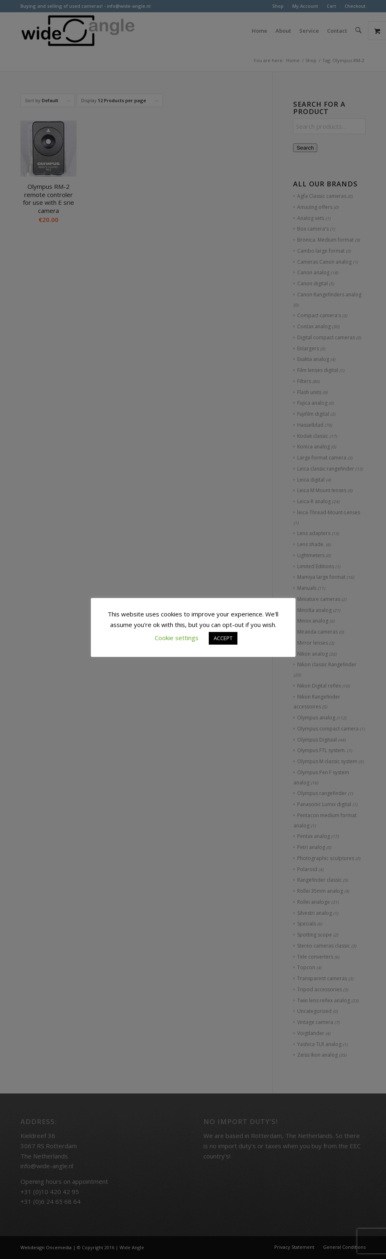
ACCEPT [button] (223, 638)
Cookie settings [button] (177, 638)
